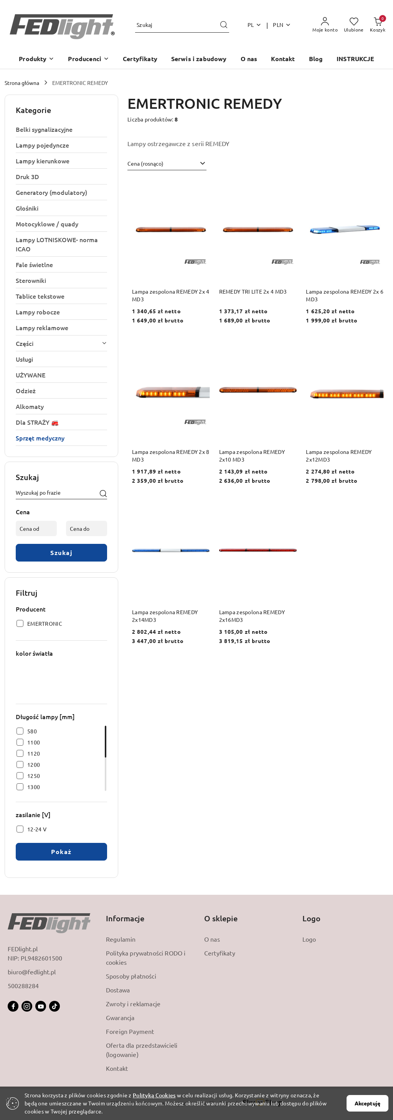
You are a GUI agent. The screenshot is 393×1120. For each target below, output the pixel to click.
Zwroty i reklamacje (133, 1003)
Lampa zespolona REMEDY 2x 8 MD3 (171, 455)
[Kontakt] (283, 59)
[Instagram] (26, 1006)
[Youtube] (40, 1006)
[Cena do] (86, 528)
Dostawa (118, 990)
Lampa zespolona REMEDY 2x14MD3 (165, 615)
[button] (36, 59)
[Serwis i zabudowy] (199, 59)
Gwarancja (120, 1017)
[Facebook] (13, 1006)
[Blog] (316, 59)
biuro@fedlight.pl (32, 971)
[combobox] (166, 163)
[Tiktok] (54, 1006)
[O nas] (249, 59)
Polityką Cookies (154, 1095)
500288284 (23, 985)
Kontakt (117, 1068)
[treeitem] (61, 129)
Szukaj (61, 552)
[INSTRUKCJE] (355, 59)
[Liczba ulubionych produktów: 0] (354, 25)
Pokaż (61, 851)
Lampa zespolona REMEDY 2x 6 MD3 (344, 295)
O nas (212, 939)
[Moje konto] (325, 25)
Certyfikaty (219, 953)
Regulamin (120, 939)
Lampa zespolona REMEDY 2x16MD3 (252, 615)
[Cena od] (36, 528)
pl (255, 24)
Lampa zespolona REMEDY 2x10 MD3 (252, 455)
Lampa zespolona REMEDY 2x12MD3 (339, 455)
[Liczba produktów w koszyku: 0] (377, 25)
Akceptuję (367, 1103)
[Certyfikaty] (140, 59)
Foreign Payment (130, 1031)
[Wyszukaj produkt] (182, 25)
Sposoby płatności (131, 976)
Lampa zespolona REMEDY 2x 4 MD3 (171, 295)
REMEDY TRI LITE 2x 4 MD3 (253, 291)
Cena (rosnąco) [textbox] (145, 163)
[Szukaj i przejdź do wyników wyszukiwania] (223, 25)
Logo (309, 939)
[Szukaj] (103, 494)
